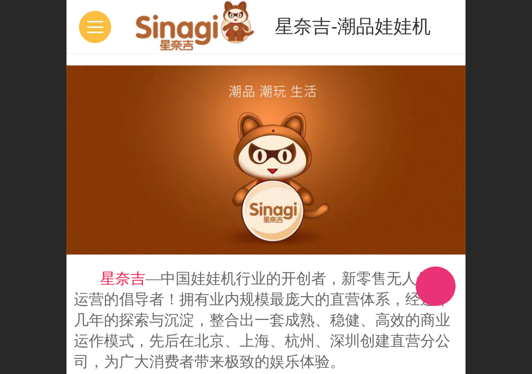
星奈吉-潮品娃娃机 (353, 26)
